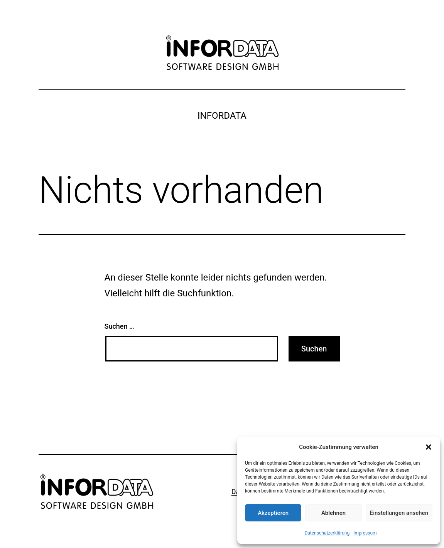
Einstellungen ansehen (399, 512)
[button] (428, 447)
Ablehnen (333, 512)
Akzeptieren (273, 512)
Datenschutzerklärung (326, 533)
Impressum (364, 533)
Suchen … (119, 326)
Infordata (222, 115)
